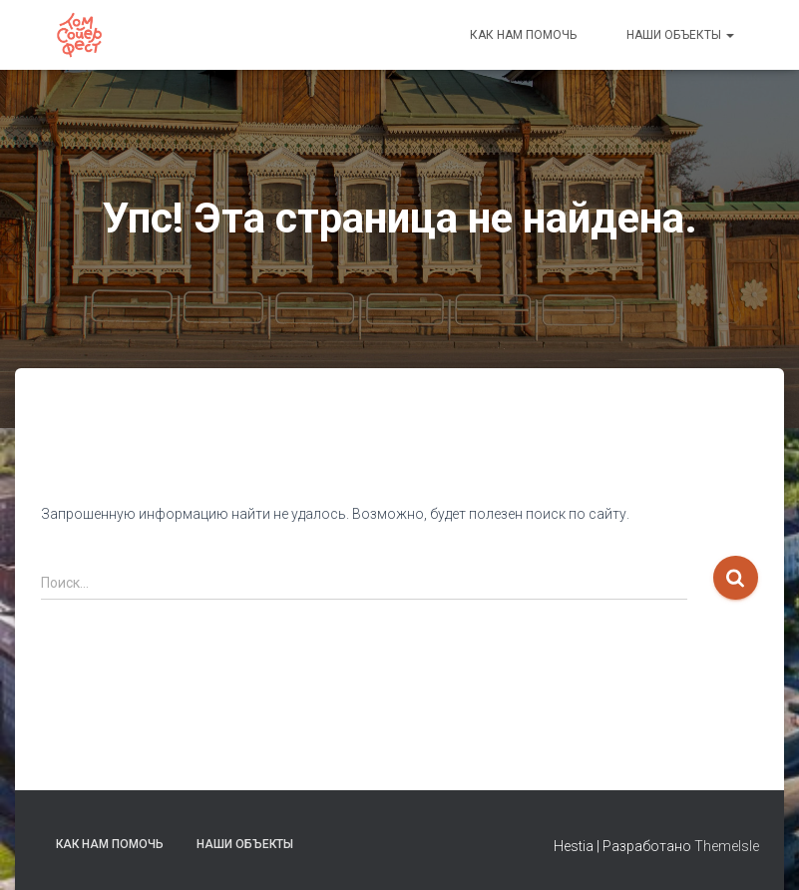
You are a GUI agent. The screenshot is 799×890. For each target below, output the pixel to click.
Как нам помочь (523, 35)
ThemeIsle (726, 846)
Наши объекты (680, 35)
